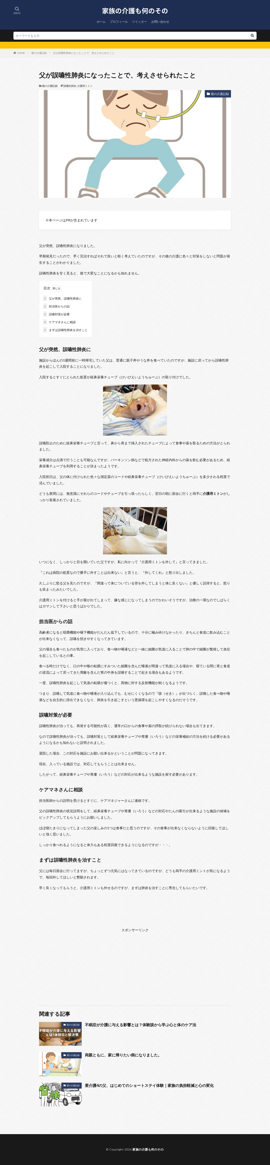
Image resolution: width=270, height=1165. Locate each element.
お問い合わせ (160, 21)
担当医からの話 (56, 306)
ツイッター (139, 21)
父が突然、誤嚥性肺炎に (62, 298)
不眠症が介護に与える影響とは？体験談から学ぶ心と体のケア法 (140, 1024)
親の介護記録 (39, 53)
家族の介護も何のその (147, 1149)
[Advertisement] (135, 963)
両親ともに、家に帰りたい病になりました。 (123, 1055)
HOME (21, 53)
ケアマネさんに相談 (59, 322)
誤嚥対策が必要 (56, 314)
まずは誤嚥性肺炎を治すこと (65, 330)
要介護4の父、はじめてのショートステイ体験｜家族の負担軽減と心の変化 (149, 1085)
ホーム (101, 21)
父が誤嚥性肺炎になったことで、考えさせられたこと (84, 53)
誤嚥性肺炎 (69, 86)
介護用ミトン (85, 86)
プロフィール (119, 21)
